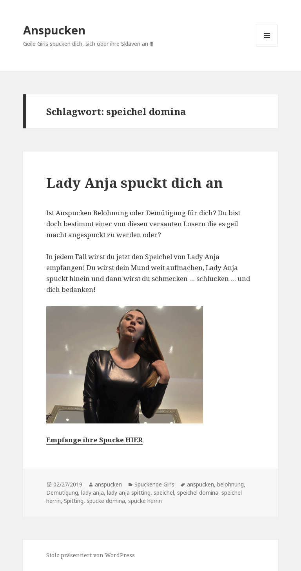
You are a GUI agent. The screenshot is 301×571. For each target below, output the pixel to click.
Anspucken (54, 30)
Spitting (73, 500)
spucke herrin (145, 500)
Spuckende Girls (154, 484)
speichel (164, 492)
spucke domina (106, 500)
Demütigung (62, 492)
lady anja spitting (128, 492)
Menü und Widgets (267, 46)
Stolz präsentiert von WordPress (90, 555)
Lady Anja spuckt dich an (134, 182)
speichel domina (197, 492)
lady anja (92, 492)
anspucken (108, 484)
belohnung (230, 484)
